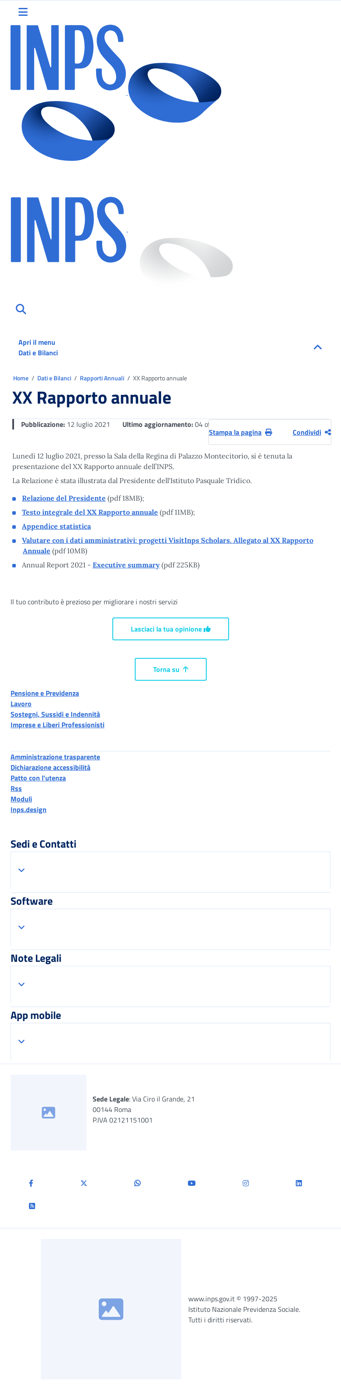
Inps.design (29, 809)
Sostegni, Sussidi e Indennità (55, 714)
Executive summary (126, 564)
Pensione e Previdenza (45, 693)
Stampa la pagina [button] (240, 432)
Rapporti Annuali (103, 378)
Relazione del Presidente (64, 498)
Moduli (21, 799)
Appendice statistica (56, 526)
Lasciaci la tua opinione (171, 629)
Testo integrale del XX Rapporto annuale (90, 512)
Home (21, 378)
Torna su (170, 669)
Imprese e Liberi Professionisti (57, 724)
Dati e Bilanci (54, 378)
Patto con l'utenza (38, 778)
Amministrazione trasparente (55, 756)
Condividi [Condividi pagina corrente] (312, 432)
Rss (16, 788)
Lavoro (21, 703)
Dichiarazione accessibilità (50, 767)
